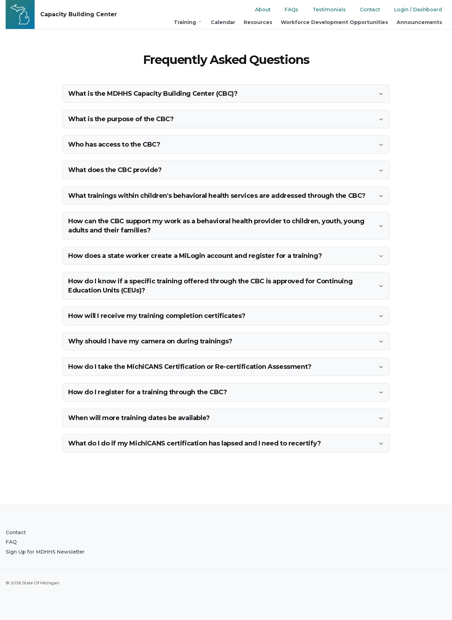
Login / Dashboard (418, 9)
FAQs (291, 9)
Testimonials (329, 9)
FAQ (11, 542)
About (262, 9)
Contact (370, 9)
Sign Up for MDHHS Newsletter (45, 552)
